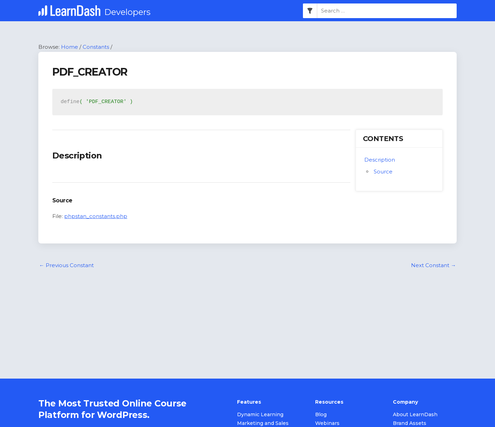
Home (69, 47)
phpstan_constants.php (95, 216)
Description (379, 159)
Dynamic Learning (260, 414)
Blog (321, 414)
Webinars (327, 423)
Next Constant (433, 265)
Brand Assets (409, 423)
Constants (96, 47)
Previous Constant (66, 265)
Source (383, 171)
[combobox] (387, 10)
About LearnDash (415, 414)
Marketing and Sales (263, 423)
